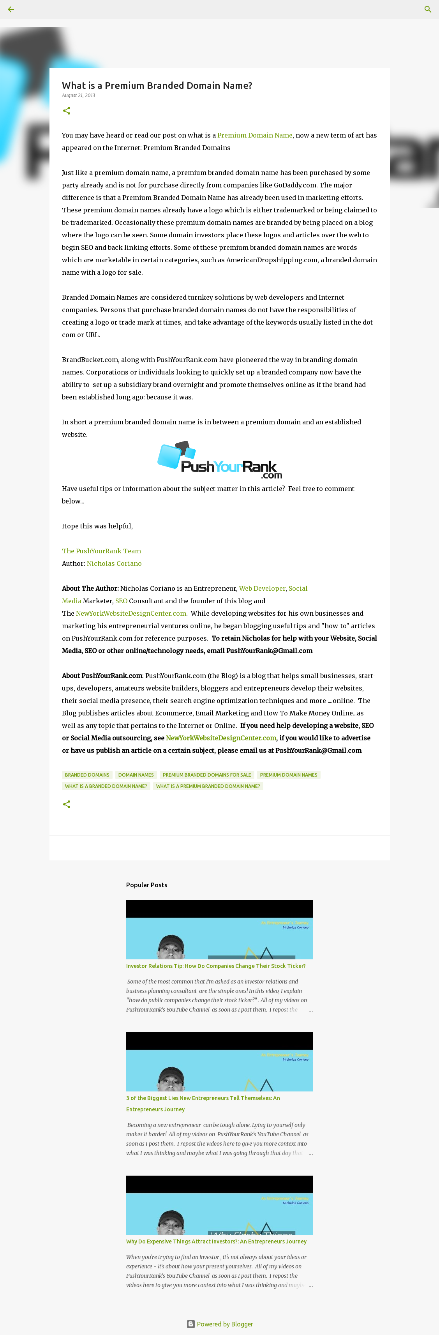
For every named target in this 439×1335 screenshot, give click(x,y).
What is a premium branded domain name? (208, 786)
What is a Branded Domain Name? (106, 786)
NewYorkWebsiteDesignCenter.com (131, 613)
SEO (122, 601)
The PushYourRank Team (101, 551)
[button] (66, 111)
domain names (136, 774)
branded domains (87, 774)
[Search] (32, 9)
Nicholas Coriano (114, 563)
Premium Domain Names (288, 774)
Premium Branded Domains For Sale (207, 774)
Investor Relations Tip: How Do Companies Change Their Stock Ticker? (216, 966)
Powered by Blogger (219, 1324)
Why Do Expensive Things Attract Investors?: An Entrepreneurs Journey (216, 1241)
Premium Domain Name (255, 135)
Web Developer (262, 588)
